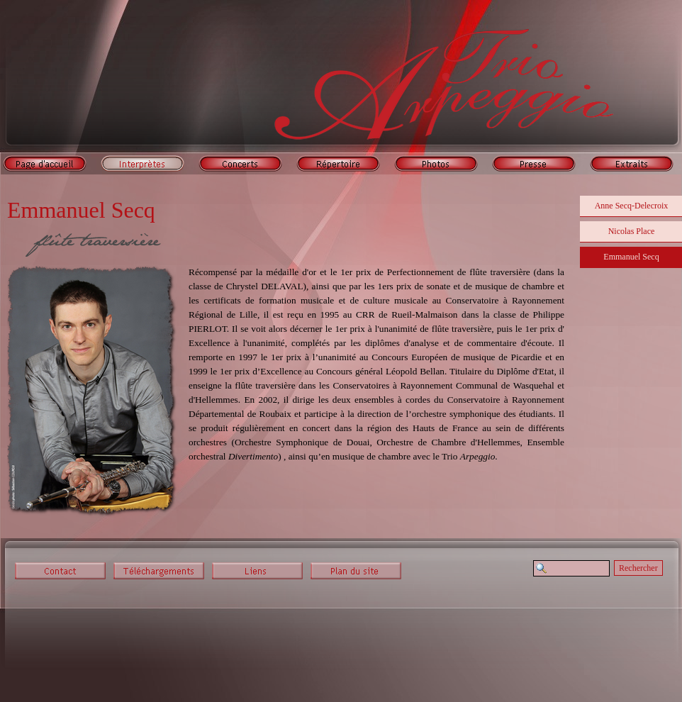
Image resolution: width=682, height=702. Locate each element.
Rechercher (638, 568)
